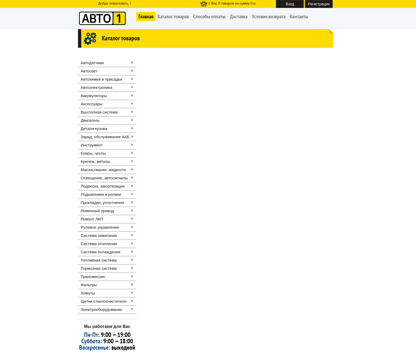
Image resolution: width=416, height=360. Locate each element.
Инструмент (92, 145)
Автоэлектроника (96, 87)
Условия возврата (268, 16)
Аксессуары (91, 104)
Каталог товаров (173, 16)
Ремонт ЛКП (92, 219)
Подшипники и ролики (101, 194)
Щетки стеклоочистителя (104, 301)
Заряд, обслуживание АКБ (105, 137)
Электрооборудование (101, 309)
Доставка (239, 16)
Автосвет (89, 71)
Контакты (299, 16)
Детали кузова (94, 128)
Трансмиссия (93, 276)
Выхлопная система (99, 112)
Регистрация (319, 4)
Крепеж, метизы (95, 161)
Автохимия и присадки (101, 79)
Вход (290, 4)
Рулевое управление (100, 227)
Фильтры (89, 285)
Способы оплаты (209, 16)
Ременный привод (97, 211)
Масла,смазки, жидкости (103, 169)
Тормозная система (99, 268)
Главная (145, 16)
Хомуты (88, 293)
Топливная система (99, 260)
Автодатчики (92, 62)
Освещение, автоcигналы (104, 178)
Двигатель (90, 120)
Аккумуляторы (94, 95)
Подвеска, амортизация (102, 186)
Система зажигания (99, 235)
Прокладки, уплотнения (102, 202)
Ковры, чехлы (93, 153)
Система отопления (99, 243)
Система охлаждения (100, 252)
